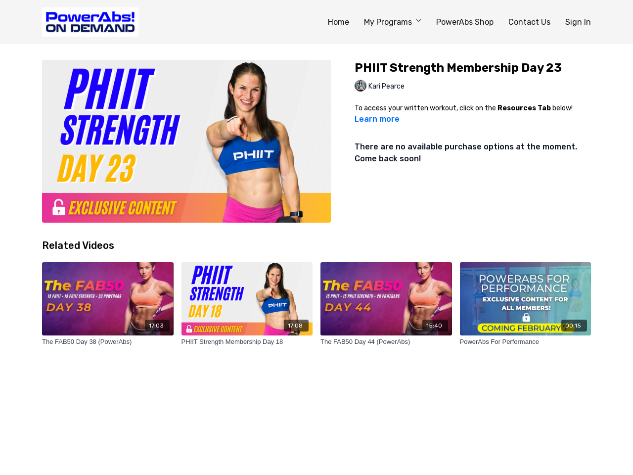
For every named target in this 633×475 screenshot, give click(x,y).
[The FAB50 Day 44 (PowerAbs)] (386, 342)
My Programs (392, 22)
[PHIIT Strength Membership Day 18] (247, 342)
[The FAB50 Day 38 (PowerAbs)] (108, 342)
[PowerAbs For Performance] (525, 342)
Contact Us (529, 22)
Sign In (578, 22)
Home (338, 22)
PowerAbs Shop (465, 22)
